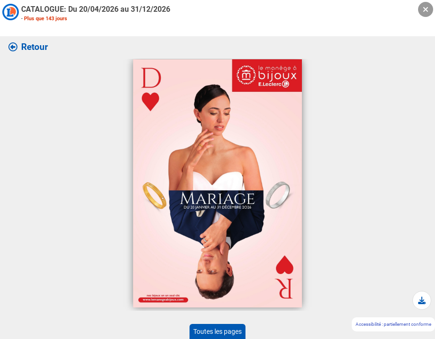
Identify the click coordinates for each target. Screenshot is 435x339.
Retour (28, 46)
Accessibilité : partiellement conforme (393, 324)
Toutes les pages (217, 331)
